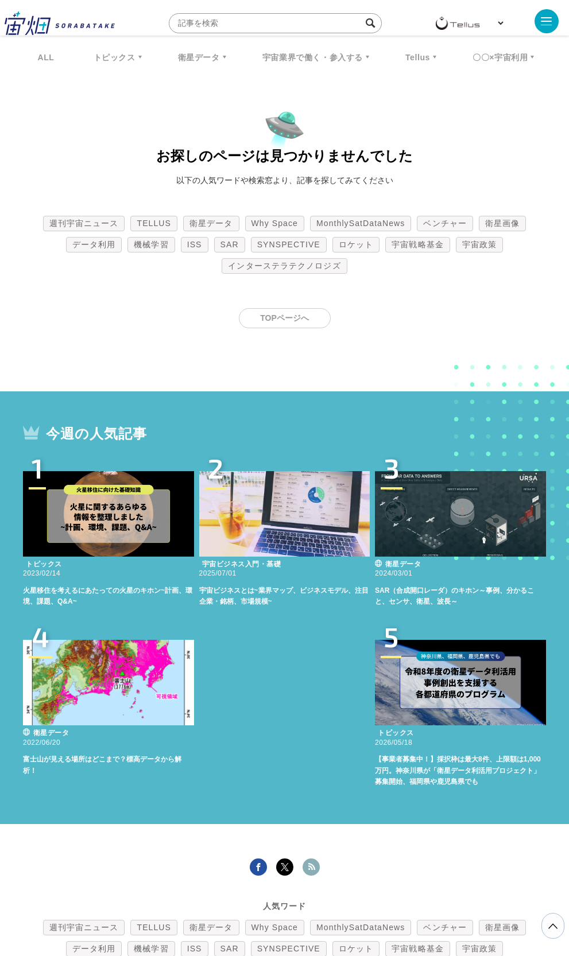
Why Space (275, 223)
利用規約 (189, 896)
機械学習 (151, 244)
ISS (194, 244)
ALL (46, 57)
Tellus (417, 57)
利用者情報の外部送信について (345, 896)
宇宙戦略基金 (418, 244)
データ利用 (94, 244)
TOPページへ (284, 317)
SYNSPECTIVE (288, 244)
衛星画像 (502, 223)
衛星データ (199, 57)
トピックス (115, 57)
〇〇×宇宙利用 (500, 57)
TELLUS (154, 223)
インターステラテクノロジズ (284, 265)
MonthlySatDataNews (360, 223)
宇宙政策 (479, 244)
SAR (229, 244)
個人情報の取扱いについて (250, 896)
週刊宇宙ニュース (84, 223)
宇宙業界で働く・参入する (312, 57)
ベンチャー (445, 223)
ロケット (356, 244)
